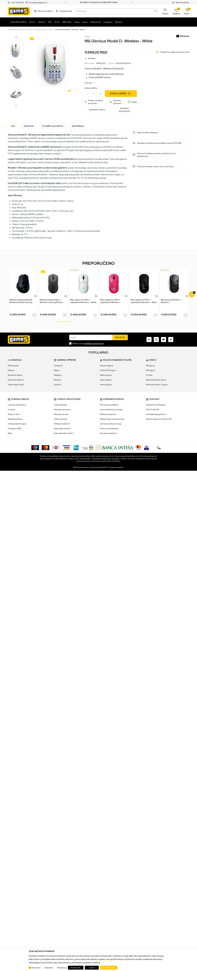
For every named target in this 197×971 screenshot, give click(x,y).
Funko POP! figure (108, 370)
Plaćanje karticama (62, 409)
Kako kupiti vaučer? (62, 428)
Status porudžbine (45, 11)
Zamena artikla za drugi (110, 423)
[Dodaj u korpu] (121, 93)
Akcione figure (106, 365)
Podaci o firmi (14, 414)
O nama (11, 409)
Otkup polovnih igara (17, 423)
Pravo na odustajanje (109, 428)
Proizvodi (28, 29)
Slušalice (58, 375)
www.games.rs (85, 467)
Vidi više (90, 82)
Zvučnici (57, 384)
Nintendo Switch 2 (16, 380)
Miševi (50, 29)
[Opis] (13, 126)
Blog (10, 433)
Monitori (57, 380)
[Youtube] (163, 339)
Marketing (62, 968)
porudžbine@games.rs (156, 414)
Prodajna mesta (65, 11)
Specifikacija (78, 126)
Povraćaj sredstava (108, 433)
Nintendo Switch (15, 375)
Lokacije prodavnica (17, 405)
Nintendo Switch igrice (156, 380)
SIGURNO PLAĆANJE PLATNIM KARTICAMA (98, 2)
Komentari (29, 126)
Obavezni (36, 968)
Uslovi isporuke (60, 419)
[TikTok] (170, 339)
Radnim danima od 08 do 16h (159, 419)
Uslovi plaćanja (60, 405)
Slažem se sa (88, 343)
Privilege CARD (14, 428)
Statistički (49, 968)
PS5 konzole (13, 365)
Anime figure (106, 384)
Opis (13, 126)
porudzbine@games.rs (38, 2)
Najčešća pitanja (182, 2)
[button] (165, 11)
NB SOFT (104, 467)
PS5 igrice (150, 365)
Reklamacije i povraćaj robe (112, 419)
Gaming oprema (40, 29)
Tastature (58, 365)
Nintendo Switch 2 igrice (157, 384)
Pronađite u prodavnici (52, 126)
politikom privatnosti (94, 343)
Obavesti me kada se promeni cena (174, 52)
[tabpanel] (54, 64)
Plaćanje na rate (61, 414)
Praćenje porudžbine (109, 405)
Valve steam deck (16, 384)
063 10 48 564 (17, 2)
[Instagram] (156, 339)
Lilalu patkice (106, 380)
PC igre (149, 375)
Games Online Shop (15, 29)
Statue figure (106, 375)
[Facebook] (149, 339)
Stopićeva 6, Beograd (155, 405)
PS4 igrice (150, 370)
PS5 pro (11, 370)
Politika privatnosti (62, 423)
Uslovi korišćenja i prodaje (111, 409)
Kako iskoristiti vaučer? (64, 433)
